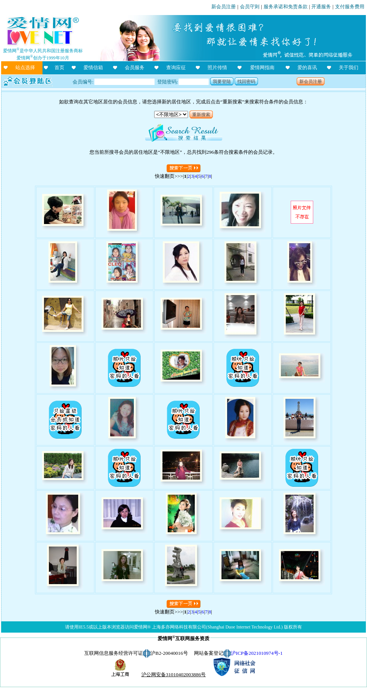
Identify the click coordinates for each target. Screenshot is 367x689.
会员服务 (134, 67)
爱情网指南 (262, 67)
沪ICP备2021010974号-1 (256, 653)
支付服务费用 (349, 6)
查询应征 (176, 67)
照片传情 (217, 67)
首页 (59, 67)
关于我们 (348, 67)
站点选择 (25, 67)
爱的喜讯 (307, 67)
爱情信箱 (93, 67)
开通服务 (321, 6)
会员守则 (249, 6)
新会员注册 (223, 6)
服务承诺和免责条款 (286, 6)
